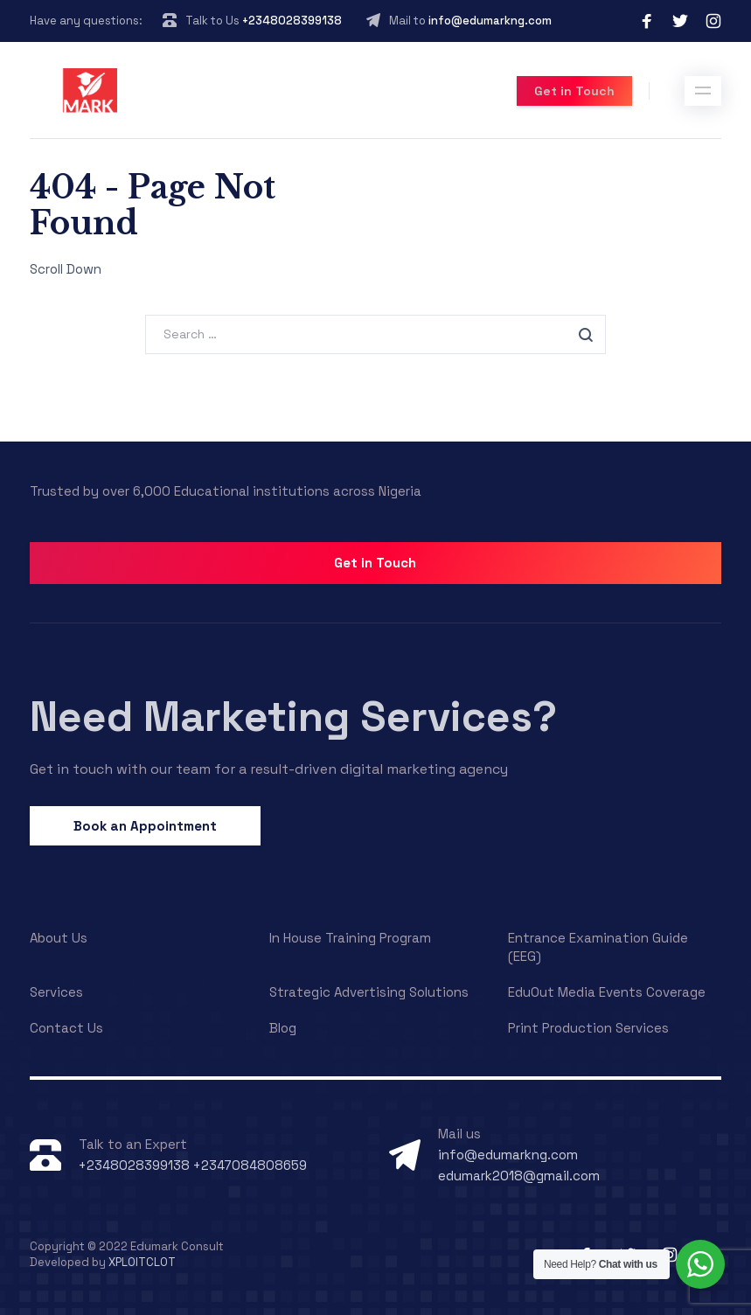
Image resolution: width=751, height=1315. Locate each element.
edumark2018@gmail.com (519, 1175)
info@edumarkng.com (490, 20)
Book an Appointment (145, 826)
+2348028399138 (292, 20)
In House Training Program (350, 937)
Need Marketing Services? (293, 716)
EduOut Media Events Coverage (607, 992)
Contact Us (66, 1027)
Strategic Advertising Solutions (369, 992)
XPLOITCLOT (142, 1262)
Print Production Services (588, 1027)
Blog (282, 1027)
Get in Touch (574, 91)
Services (56, 992)
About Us (58, 937)
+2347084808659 (248, 1165)
